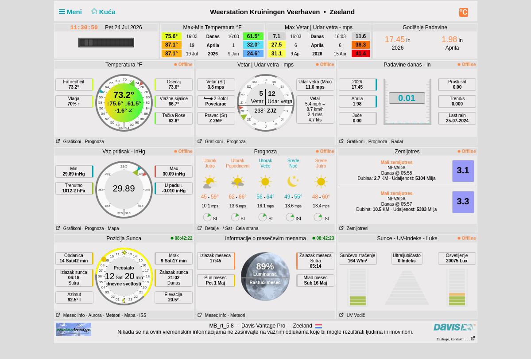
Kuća (102, 12)
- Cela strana (245, 228)
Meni (72, 12)
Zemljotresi (353, 228)
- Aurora (94, 315)
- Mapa (112, 228)
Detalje (207, 228)
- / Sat (226, 228)
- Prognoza (93, 141)
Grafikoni (67, 141)
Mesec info (69, 315)
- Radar (395, 141)
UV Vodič (351, 315)
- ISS (141, 315)
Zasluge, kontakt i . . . (455, 339)
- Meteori (111, 315)
